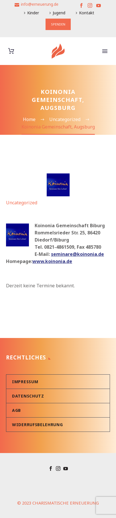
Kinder (33, 12)
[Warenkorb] (11, 51)
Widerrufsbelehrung (37, 424)
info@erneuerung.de (39, 4)
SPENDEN (58, 24)
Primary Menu (104, 51)
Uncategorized (21, 202)
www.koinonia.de (52, 261)
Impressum (25, 381)
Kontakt (86, 12)
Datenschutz (28, 396)
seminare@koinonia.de (77, 254)
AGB (16, 410)
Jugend (59, 12)
